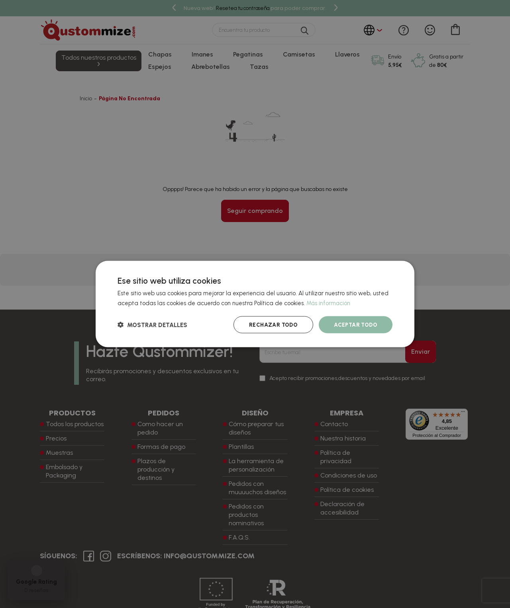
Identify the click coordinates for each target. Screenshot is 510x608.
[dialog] (255, 304)
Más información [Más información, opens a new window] (328, 302)
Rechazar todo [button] (270, 324)
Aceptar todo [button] (354, 324)
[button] (152, 324)
